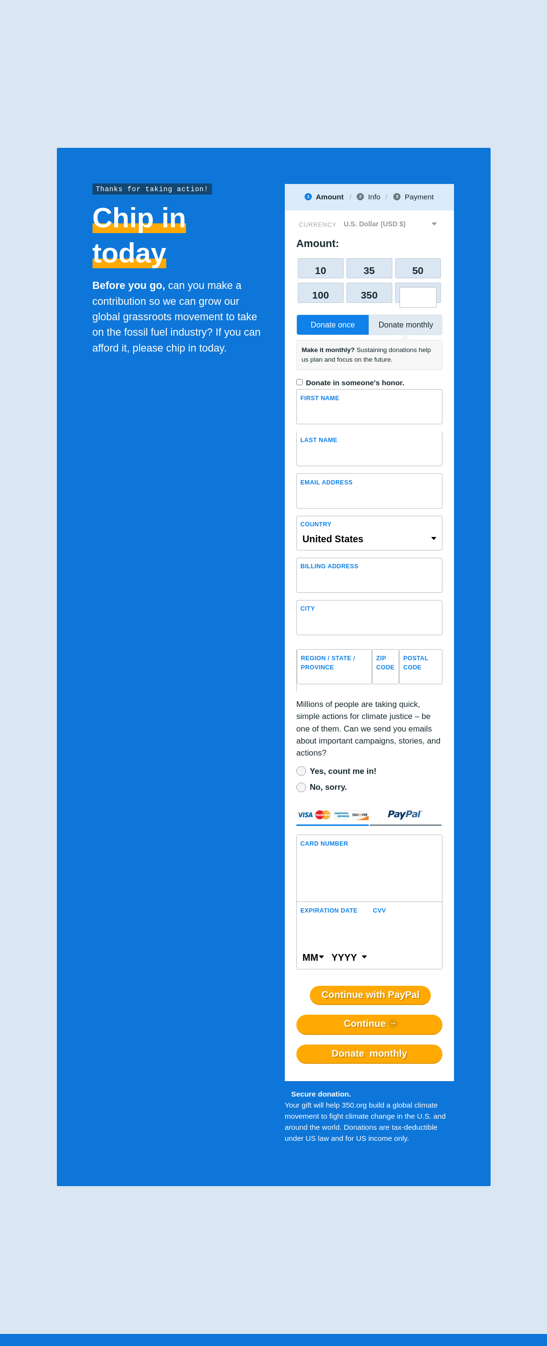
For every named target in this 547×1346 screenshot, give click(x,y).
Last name (318, 440)
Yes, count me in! (343, 771)
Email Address (326, 482)
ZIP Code (385, 663)
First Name (319, 398)
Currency (317, 225)
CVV (379, 910)
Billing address (329, 566)
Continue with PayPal (370, 995)
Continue (365, 1024)
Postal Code (415, 663)
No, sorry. (328, 787)
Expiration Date (329, 910)
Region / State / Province (328, 663)
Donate (369, 1053)
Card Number (324, 843)
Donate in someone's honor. (355, 383)
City (307, 608)
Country (315, 524)
